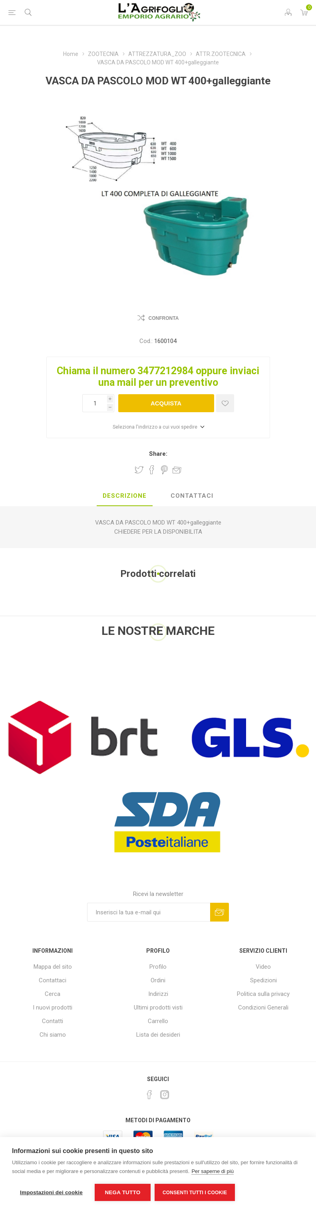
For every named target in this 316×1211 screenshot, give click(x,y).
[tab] (125, 496)
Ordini (158, 980)
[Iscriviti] (148, 912)
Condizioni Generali (263, 1007)
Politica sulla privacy (263, 994)
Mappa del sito (53, 966)
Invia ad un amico (177, 469)
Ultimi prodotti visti (158, 1007)
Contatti (52, 1021)
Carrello (158, 1021)
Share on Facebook (151, 469)
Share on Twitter (139, 469)
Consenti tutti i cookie (195, 1192)
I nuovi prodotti (52, 1007)
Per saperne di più (212, 1171)
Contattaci (52, 980)
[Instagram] (164, 1094)
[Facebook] (149, 1094)
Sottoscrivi (219, 912)
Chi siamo (53, 1034)
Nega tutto (122, 1192)
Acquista (166, 403)
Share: (158, 453)
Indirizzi (158, 994)
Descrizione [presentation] (125, 495)
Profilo (158, 966)
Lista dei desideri (158, 1034)
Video (263, 966)
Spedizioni (263, 980)
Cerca (52, 994)
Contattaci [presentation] (192, 495)
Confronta (164, 318)
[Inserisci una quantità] (94, 403)
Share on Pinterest (164, 469)
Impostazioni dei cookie (51, 1192)
